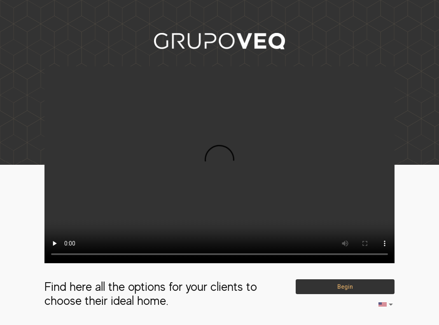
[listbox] (386, 304)
